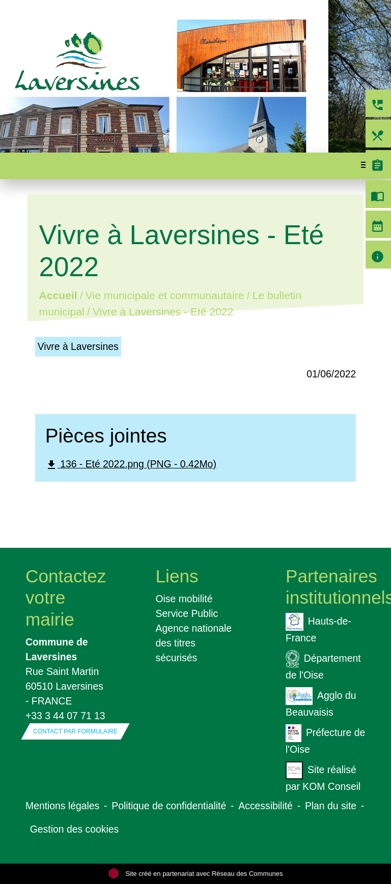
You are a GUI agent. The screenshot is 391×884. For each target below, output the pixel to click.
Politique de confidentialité (168, 805)
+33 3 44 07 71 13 (65, 715)
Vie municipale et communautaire (165, 296)
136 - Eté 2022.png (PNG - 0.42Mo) (130, 464)
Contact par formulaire (75, 731)
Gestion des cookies (74, 829)
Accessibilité (265, 805)
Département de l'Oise (323, 665)
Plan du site (330, 805)
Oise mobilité (184, 598)
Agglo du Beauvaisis (321, 702)
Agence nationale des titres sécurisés (194, 643)
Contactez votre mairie (65, 597)
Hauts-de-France (318, 628)
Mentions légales (62, 805)
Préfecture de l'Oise (325, 739)
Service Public (187, 613)
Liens (177, 576)
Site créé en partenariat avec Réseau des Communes (195, 873)
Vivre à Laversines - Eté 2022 (163, 312)
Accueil (58, 296)
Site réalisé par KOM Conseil (323, 776)
